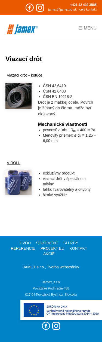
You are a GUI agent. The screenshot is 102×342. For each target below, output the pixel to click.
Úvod (25, 243)
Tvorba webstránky (63, 267)
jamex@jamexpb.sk (62, 9)
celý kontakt (88, 9)
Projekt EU (52, 248)
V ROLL (13, 163)
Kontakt (78, 248)
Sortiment (47, 243)
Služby (70, 243)
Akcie (49, 254)
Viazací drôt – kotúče (24, 75)
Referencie (23, 248)
